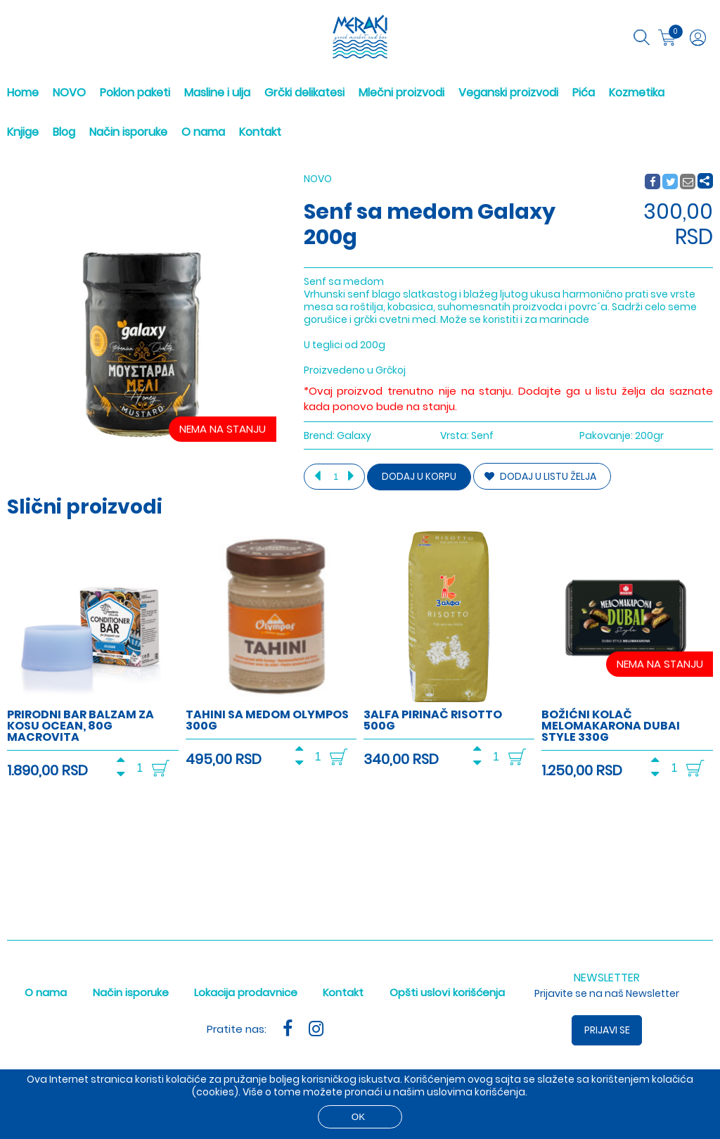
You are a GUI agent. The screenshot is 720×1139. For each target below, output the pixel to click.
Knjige (23, 132)
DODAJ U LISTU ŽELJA (540, 476)
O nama (203, 132)
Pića (583, 92)
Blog (64, 132)
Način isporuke (128, 132)
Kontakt (260, 132)
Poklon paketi (135, 92)
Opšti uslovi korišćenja (447, 992)
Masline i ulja (217, 92)
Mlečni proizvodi (401, 92)
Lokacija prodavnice (245, 992)
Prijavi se (607, 1030)
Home (23, 92)
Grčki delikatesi (304, 92)
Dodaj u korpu (419, 476)
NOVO (69, 92)
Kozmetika (636, 92)
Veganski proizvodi (508, 92)
